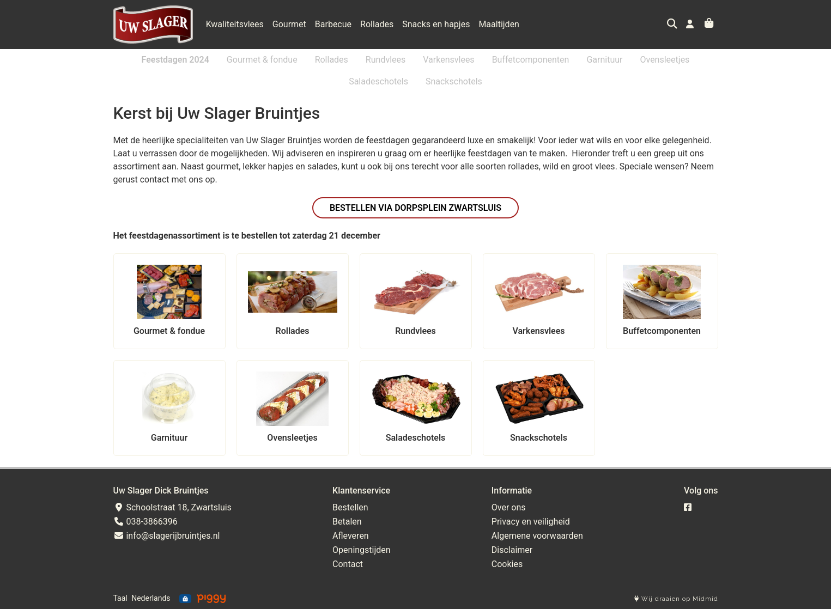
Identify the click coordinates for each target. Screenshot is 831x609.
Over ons (509, 507)
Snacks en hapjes (436, 24)
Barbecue (333, 24)
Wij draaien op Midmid (676, 598)
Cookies (507, 564)
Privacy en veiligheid (531, 521)
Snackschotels (454, 81)
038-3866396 (145, 521)
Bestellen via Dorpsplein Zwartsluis (415, 208)
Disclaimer (512, 550)
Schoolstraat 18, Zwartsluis (172, 507)
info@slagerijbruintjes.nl (166, 536)
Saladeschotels (378, 81)
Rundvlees (385, 59)
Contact (347, 564)
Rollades (376, 24)
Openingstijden (361, 550)
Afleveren (350, 536)
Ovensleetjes (664, 59)
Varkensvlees (448, 59)
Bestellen (350, 507)
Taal (120, 598)
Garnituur (604, 59)
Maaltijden (498, 24)
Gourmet (289, 24)
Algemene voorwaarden (537, 536)
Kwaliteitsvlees (235, 24)
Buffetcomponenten (530, 59)
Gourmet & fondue (262, 59)
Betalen (347, 521)
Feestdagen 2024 (175, 59)
